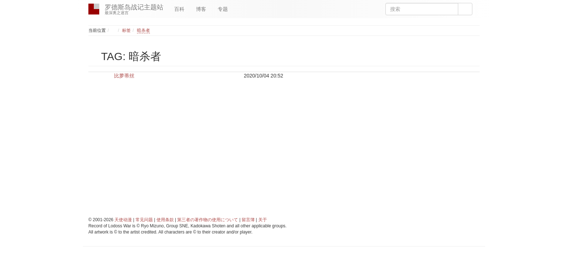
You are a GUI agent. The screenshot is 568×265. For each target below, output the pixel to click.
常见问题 (144, 219)
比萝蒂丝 (124, 76)
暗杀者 (143, 30)
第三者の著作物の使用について (207, 219)
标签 (126, 30)
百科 (179, 9)
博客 (201, 9)
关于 (262, 219)
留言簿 (248, 219)
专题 (223, 9)
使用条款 (165, 219)
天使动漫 (123, 219)
